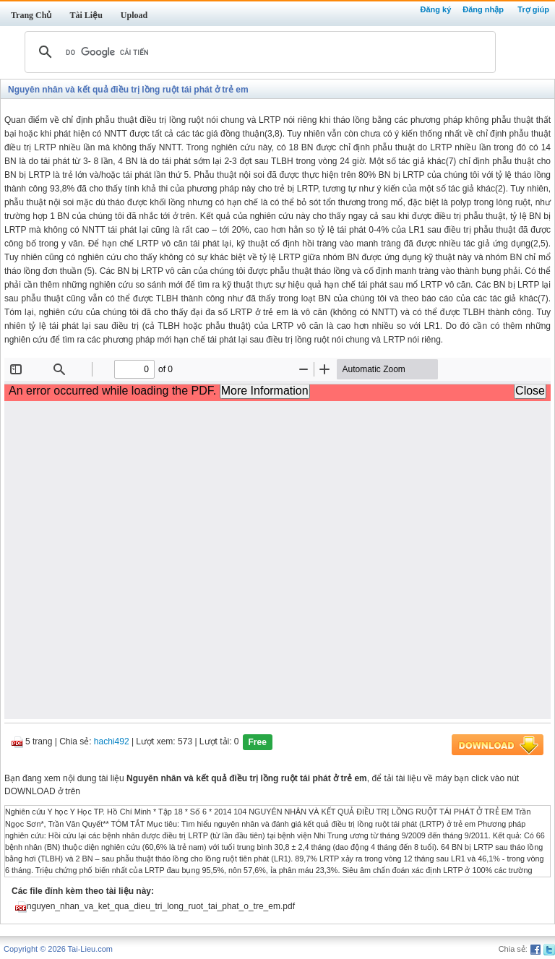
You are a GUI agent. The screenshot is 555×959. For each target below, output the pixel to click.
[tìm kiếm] (258, 52)
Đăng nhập (483, 9)
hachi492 (111, 742)
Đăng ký (435, 9)
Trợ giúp (533, 9)
